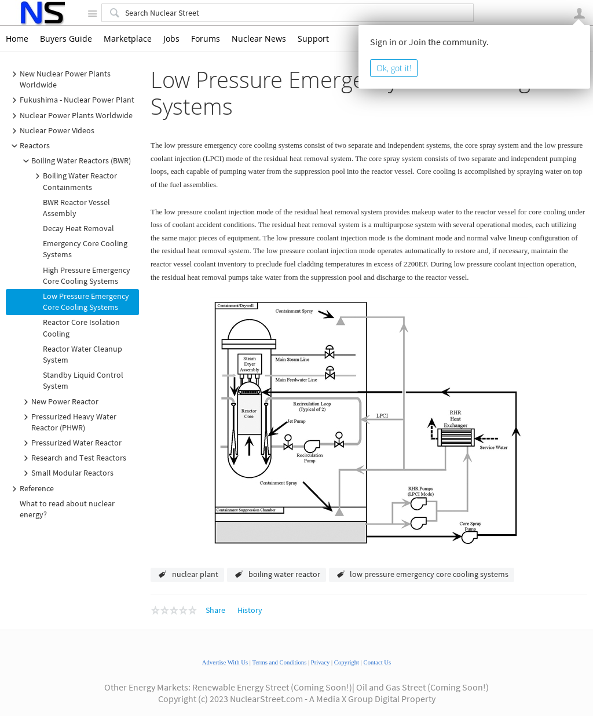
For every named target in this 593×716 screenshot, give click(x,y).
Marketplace (128, 39)
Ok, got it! (393, 68)
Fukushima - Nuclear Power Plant (71, 100)
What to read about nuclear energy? (67, 509)
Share (215, 610)
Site (92, 13)
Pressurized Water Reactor (71, 443)
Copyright (346, 662)
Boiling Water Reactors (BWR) (75, 161)
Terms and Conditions (279, 662)
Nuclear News (259, 39)
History (249, 610)
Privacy (320, 662)
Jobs (171, 39)
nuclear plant (195, 574)
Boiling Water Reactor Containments (74, 181)
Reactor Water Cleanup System (82, 354)
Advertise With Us (225, 662)
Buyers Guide (66, 39)
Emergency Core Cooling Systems (85, 249)
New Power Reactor (59, 402)
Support (313, 39)
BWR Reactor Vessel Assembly (76, 207)
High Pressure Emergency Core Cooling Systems (86, 275)
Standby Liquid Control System (83, 380)
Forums (205, 39)
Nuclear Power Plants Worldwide (70, 116)
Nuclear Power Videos (51, 131)
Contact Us (377, 662)
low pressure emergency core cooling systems (429, 574)
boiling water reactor (284, 574)
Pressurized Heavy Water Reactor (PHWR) (68, 422)
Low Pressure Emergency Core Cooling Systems (86, 301)
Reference (31, 489)
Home (17, 39)
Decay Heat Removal (78, 228)
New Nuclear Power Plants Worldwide (59, 79)
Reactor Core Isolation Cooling (81, 327)
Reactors (29, 146)
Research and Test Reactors (73, 458)
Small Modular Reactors (67, 473)
